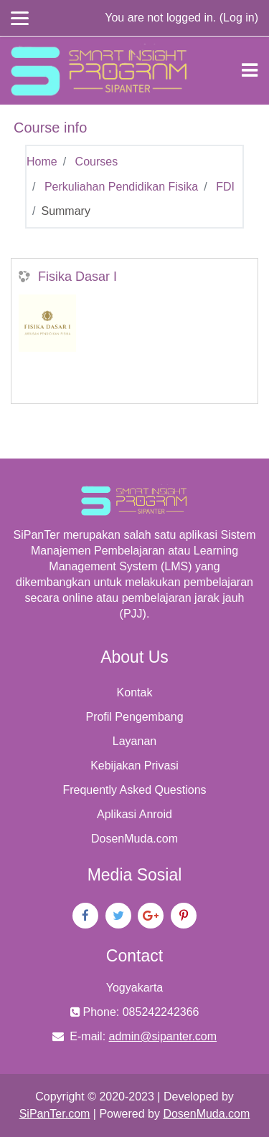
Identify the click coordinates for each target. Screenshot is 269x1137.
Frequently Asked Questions (134, 790)
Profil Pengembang (134, 717)
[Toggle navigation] (249, 70)
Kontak (135, 692)
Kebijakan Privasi (134, 765)
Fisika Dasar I (77, 276)
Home (42, 161)
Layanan (134, 741)
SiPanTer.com (54, 1114)
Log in (239, 17)
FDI (225, 187)
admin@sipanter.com (163, 1036)
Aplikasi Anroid (134, 814)
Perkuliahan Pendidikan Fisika (121, 187)
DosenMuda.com (134, 839)
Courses (96, 161)
